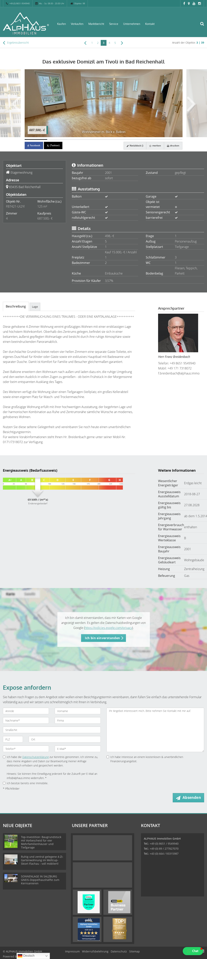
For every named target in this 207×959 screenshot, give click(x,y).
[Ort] (65, 739)
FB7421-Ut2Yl (15, 206)
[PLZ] (13, 739)
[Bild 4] (103, 139)
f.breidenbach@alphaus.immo (178, 373)
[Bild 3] (81, 139)
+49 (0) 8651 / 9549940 (164, 843)
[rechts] (122, 43)
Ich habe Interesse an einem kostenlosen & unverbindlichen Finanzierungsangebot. (144, 759)
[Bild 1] (36, 139)
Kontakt (150, 23)
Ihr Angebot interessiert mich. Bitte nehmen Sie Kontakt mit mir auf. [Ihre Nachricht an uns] (155, 730)
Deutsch (26, 956)
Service (113, 23)
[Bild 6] (148, 139)
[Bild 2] (58, 139)
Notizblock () (135, 145)
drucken (173, 145)
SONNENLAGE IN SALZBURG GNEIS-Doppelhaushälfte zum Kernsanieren (40, 880)
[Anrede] (26, 711)
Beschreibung (16, 306)
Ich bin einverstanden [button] (102, 638)
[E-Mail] (78, 748)
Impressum (72, 951)
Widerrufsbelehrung (95, 951)
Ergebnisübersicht (16, 43)
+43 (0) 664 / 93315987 (164, 853)
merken (155, 145)
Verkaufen (77, 23)
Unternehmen (131, 23)
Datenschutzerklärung (35, 757)
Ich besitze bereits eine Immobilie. (25, 783)
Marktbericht (96, 23)
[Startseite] (26, 23)
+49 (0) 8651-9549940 (19, 3)
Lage (35, 306)
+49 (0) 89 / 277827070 (164, 848)
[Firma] (78, 720)
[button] (193, 951)
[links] (85, 43)
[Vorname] (78, 711)
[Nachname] (26, 720)
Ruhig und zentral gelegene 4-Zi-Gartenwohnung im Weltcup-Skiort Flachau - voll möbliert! (42, 860)
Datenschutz (119, 951)
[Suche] (204, 26)
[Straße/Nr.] (52, 730)
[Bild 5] (126, 139)
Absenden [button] (192, 797)
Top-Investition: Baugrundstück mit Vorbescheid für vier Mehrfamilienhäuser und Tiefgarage (41, 842)
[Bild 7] (171, 139)
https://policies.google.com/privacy (108, 628)
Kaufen (61, 23)
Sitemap (134, 951)
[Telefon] (26, 748)
